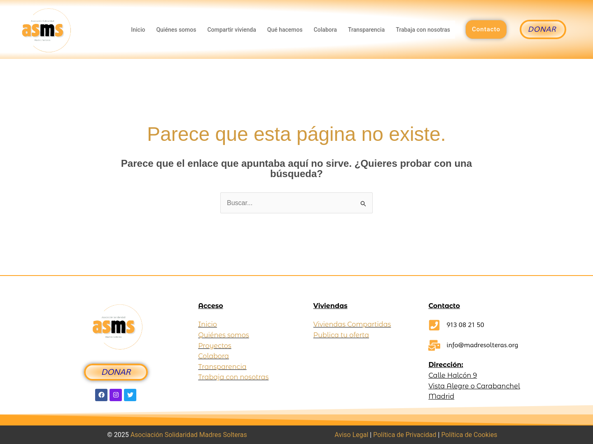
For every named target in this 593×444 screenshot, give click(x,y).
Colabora (324, 29)
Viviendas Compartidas (352, 324)
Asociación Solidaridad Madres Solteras (189, 435)
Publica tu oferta (341, 335)
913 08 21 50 (465, 325)
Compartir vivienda (231, 29)
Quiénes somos (176, 29)
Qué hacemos (284, 29)
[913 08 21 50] (434, 325)
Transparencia (366, 29)
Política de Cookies (469, 435)
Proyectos (214, 346)
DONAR (115, 372)
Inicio (138, 29)
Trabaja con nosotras (423, 29)
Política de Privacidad (404, 435)
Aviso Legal (352, 435)
